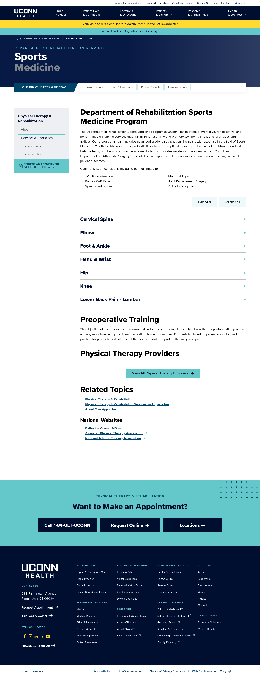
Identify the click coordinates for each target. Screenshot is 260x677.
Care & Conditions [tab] (122, 87)
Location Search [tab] (177, 87)
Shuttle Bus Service (128, 592)
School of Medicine (168, 609)
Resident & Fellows (168, 629)
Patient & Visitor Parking (130, 585)
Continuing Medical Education (174, 636)
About (25, 129)
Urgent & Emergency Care (92, 572)
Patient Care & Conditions (91, 592)
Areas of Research (128, 622)
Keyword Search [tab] (93, 87)
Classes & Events (86, 629)
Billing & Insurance (87, 622)
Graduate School (166, 622)
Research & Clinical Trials (131, 616)
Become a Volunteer (209, 622)
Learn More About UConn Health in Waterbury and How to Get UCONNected (130, 24)
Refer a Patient (165, 585)
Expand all (205, 202)
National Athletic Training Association (113, 438)
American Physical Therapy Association (114, 433)
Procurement (205, 585)
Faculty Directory (167, 642)
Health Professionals (169, 572)
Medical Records (86, 616)
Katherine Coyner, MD (101, 428)
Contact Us (204, 605)
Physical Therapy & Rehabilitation (109, 399)
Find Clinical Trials (127, 636)
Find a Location (31, 154)
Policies (202, 599)
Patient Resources (87, 642)
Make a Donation (207, 629)
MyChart (81, 609)
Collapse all (232, 202)
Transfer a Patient (167, 592)
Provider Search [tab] (150, 87)
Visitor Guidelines (127, 579)
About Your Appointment (103, 409)
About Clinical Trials (128, 629)
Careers (202, 592)
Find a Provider (31, 146)
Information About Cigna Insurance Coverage (130, 31)
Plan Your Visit (125, 572)
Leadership (204, 579)
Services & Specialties (41, 38)
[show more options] (16, 38)
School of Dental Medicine (172, 616)
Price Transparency (87, 636)
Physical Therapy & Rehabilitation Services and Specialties (127, 404)
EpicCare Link (165, 579)
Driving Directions (127, 599)
